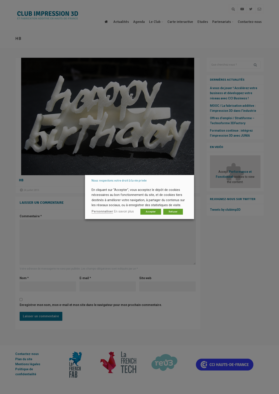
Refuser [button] (173, 211)
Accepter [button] (151, 211)
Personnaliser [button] (102, 211)
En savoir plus (124, 211)
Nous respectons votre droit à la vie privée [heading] (119, 180)
